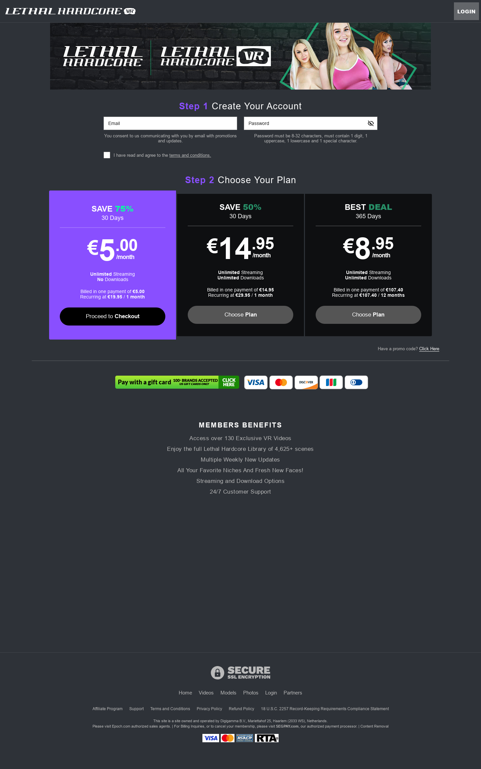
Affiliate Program (108, 709)
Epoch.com (121, 726)
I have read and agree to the (162, 155)
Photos (251, 692)
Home (185, 692)
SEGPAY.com (287, 726)
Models (228, 692)
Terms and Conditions (170, 709)
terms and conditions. (190, 155)
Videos (206, 692)
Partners (293, 692)
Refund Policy (241, 709)
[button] (136, 265)
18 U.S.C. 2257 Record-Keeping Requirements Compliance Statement (325, 709)
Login (466, 11)
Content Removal (374, 726)
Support (136, 709)
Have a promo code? (408, 349)
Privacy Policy (209, 709)
